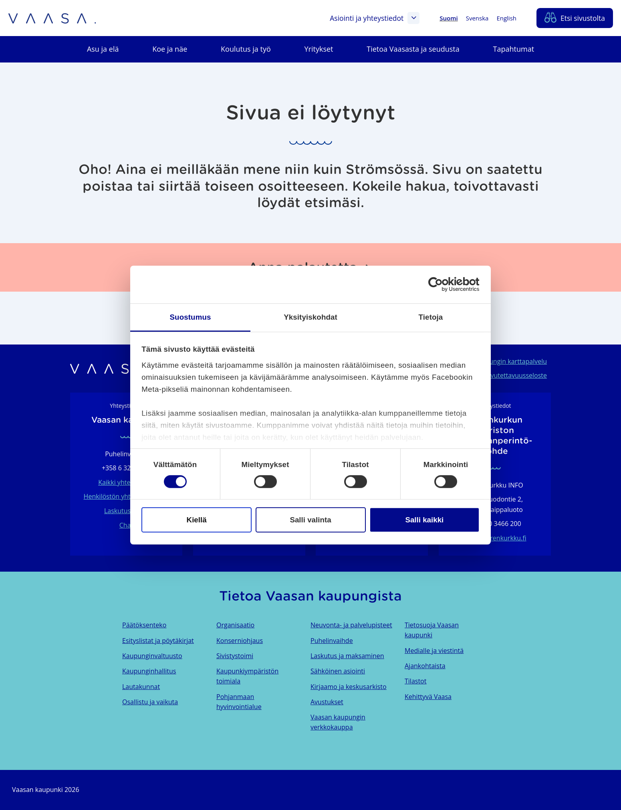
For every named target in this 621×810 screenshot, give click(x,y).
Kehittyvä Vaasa (428, 696)
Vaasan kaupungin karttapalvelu (499, 361)
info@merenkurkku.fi (494, 538)
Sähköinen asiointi (337, 671)
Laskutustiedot (126, 510)
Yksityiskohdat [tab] (310, 317)
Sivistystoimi (234, 655)
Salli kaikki (424, 520)
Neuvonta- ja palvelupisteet (351, 625)
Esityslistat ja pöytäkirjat (158, 640)
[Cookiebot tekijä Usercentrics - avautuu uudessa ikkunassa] (444, 284)
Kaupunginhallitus (149, 671)
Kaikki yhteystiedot (126, 482)
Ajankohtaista (425, 665)
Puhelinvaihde (331, 640)
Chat (126, 525)
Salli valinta (310, 520)
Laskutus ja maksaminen (347, 655)
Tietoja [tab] (431, 317)
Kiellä (197, 520)
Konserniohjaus (239, 640)
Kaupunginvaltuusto (152, 655)
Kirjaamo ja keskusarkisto (348, 686)
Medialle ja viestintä (434, 650)
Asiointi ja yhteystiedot (374, 18)
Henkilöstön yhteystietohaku (126, 496)
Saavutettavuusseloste (513, 375)
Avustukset (326, 701)
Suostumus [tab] (190, 317)
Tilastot (415, 681)
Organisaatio (235, 625)
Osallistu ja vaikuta (150, 701)
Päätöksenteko (144, 625)
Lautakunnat (141, 686)
